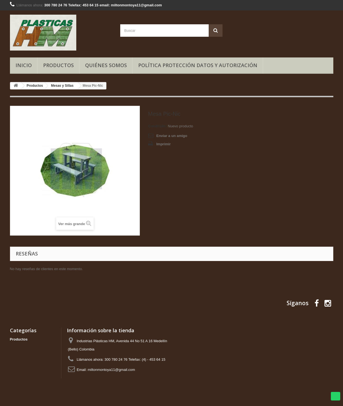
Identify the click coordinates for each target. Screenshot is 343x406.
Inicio (23, 65)
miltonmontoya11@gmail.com (111, 370)
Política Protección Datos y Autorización (197, 65)
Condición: (157, 126)
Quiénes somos (106, 65)
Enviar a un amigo (171, 136)
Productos (58, 65)
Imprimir (163, 144)
